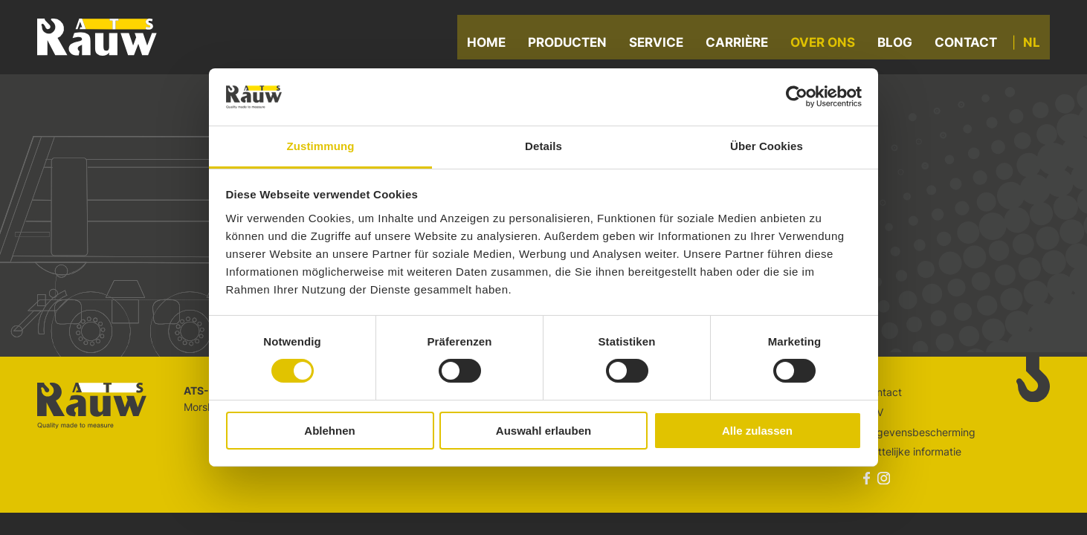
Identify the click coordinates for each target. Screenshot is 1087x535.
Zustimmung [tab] (321, 146)
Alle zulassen (757, 430)
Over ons (828, 44)
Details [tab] (543, 146)
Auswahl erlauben (543, 430)
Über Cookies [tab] (766, 146)
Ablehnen (329, 430)
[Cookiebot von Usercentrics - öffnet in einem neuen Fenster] (797, 96)
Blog (900, 44)
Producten (573, 44)
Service (662, 44)
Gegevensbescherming (919, 432)
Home (492, 44)
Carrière (743, 44)
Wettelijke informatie (912, 451)
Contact (972, 44)
